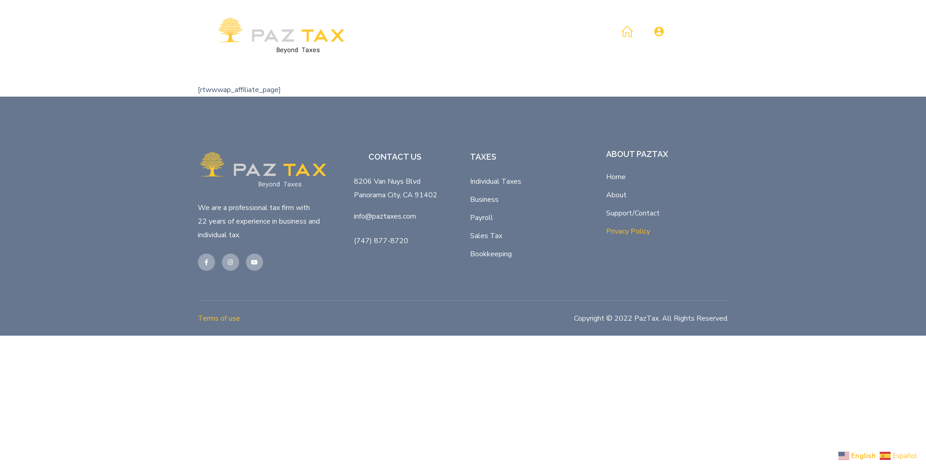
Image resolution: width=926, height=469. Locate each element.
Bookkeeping (491, 254)
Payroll (481, 218)
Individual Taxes (495, 181)
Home (616, 177)
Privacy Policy (628, 231)
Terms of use (219, 318)
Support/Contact (633, 213)
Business (484, 200)
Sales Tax (486, 236)
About (616, 195)
